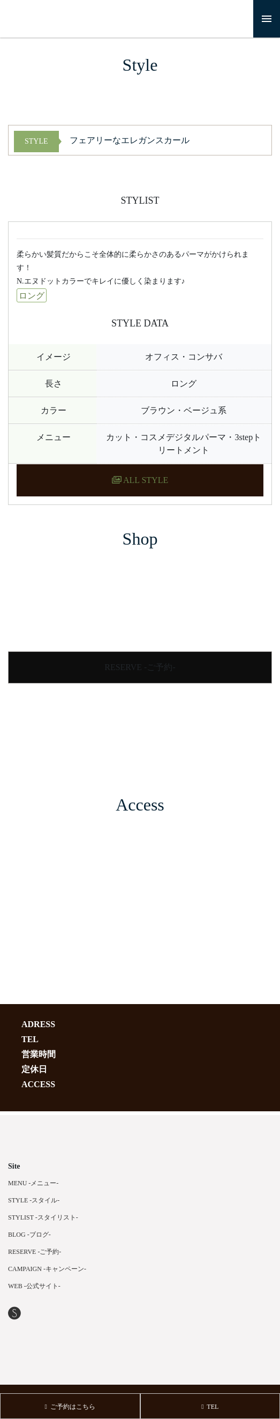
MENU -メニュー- (33, 1183)
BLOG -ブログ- (29, 1234)
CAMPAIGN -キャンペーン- (47, 1269)
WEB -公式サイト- (34, 1286)
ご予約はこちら (70, 1406)
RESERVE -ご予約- (140, 667)
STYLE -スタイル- (33, 1200)
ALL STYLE (140, 480)
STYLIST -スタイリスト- (43, 1217)
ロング (31, 295)
